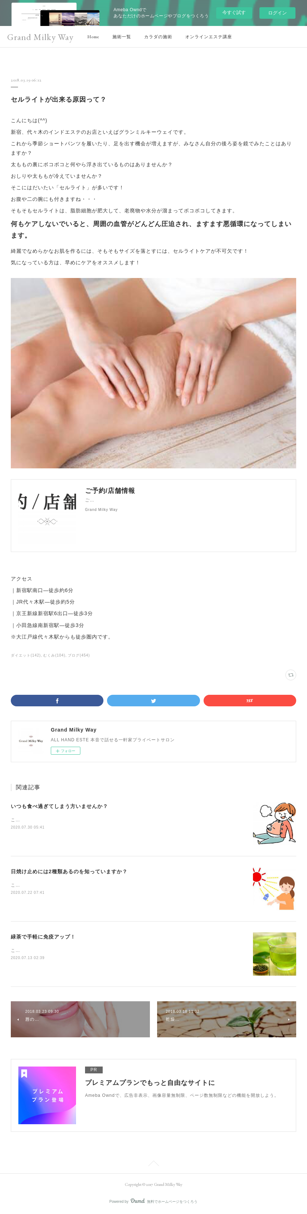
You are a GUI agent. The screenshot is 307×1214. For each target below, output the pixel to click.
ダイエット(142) (26, 655)
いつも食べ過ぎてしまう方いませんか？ (59, 806)
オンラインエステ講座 (208, 37)
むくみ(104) (54, 655)
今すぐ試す (234, 12)
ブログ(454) (79, 655)
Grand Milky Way (40, 37)
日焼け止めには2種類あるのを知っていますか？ (69, 871)
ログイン (277, 13)
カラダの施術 (158, 37)
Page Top (153, 1165)
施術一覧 (121, 37)
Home (93, 37)
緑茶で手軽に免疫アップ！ (43, 937)
